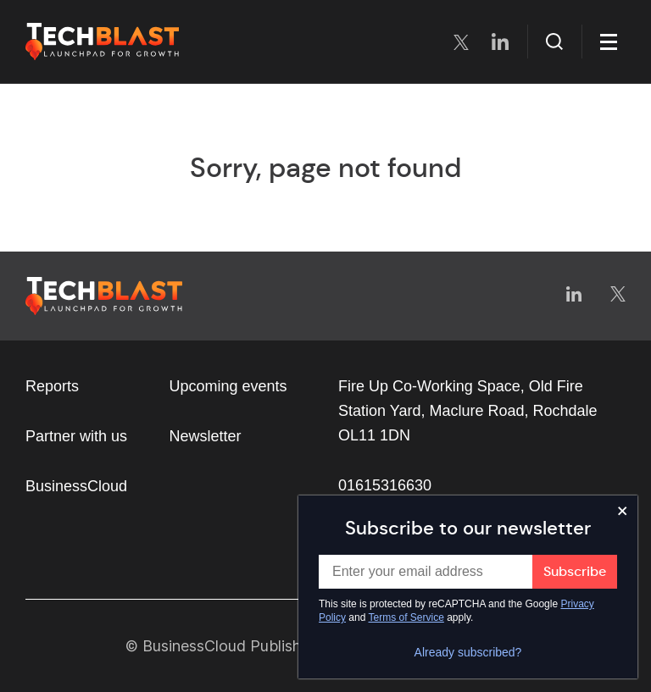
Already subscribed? (468, 652)
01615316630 (384, 485)
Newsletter (206, 436)
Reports (52, 386)
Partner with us (76, 436)
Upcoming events (228, 386)
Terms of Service (406, 617)
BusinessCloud (76, 486)
